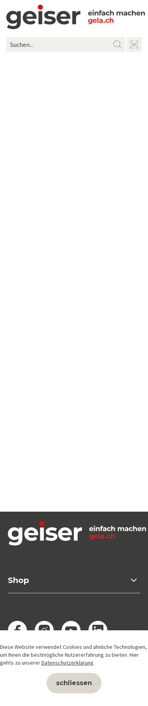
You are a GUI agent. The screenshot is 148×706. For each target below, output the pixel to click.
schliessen (74, 683)
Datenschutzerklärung (67, 662)
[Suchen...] (65, 44)
